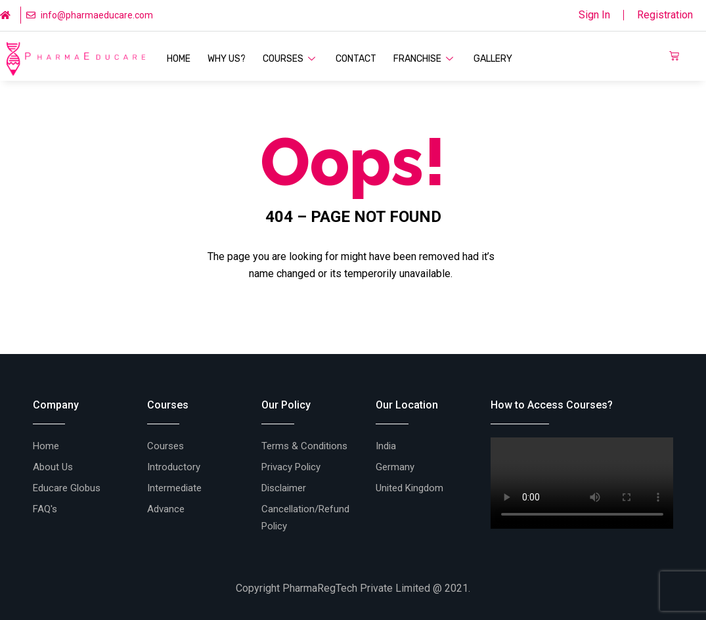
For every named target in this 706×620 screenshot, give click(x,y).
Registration (665, 15)
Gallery (493, 58)
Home (178, 58)
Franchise (424, 58)
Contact (356, 58)
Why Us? (227, 58)
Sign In (594, 15)
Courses (291, 58)
